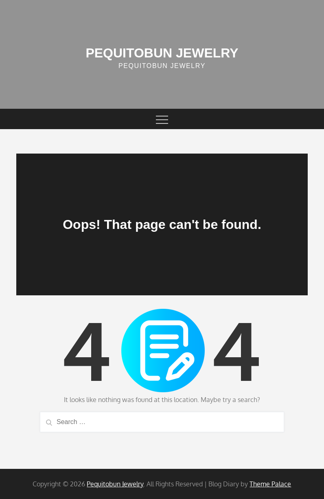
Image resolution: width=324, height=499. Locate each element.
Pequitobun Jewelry (161, 53)
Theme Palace (270, 484)
